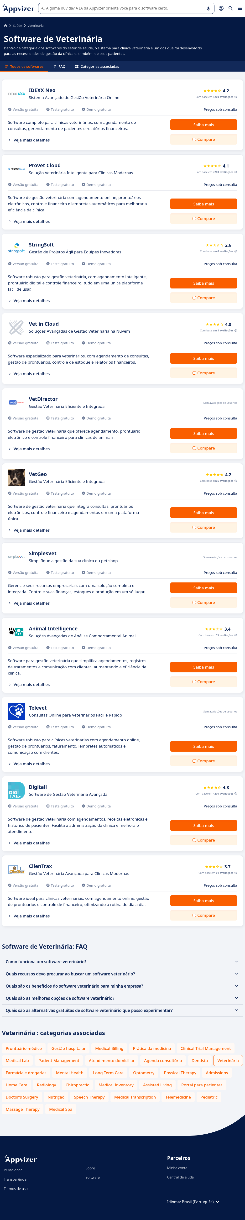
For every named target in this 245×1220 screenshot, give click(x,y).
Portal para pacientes (202, 1085)
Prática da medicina (152, 1048)
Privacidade (13, 1170)
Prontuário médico (24, 1048)
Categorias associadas (97, 66)
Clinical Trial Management (206, 1048)
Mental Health (69, 1072)
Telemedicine (178, 1097)
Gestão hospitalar (68, 1048)
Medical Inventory (116, 1085)
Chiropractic (77, 1085)
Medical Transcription (135, 1097)
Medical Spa (60, 1109)
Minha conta (177, 1167)
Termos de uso (16, 1188)
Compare (206, 139)
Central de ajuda (180, 1177)
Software (92, 1177)
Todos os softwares (24, 66)
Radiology (46, 1085)
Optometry (143, 1072)
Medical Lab (17, 1060)
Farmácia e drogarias (26, 1072)
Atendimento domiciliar (112, 1060)
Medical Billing (109, 1048)
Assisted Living (157, 1085)
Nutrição (56, 1097)
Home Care (16, 1085)
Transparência (15, 1179)
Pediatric (209, 1097)
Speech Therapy (89, 1097)
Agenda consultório (163, 1060)
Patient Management (58, 1060)
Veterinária (228, 1060)
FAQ (59, 66)
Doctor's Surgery (22, 1097)
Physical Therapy (180, 1072)
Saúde (17, 25)
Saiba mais (203, 124)
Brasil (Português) (201, 1202)
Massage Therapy (23, 1109)
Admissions (217, 1072)
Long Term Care (108, 1072)
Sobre (90, 1168)
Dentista (200, 1060)
